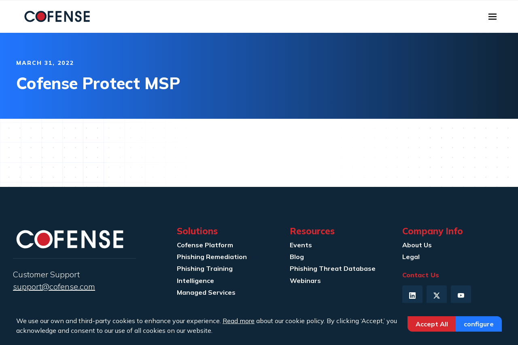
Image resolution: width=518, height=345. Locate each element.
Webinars (305, 280)
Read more (239, 321)
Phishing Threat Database (333, 268)
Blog (297, 257)
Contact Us (420, 275)
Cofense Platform (205, 245)
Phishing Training (205, 268)
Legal (411, 257)
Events (301, 245)
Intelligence (195, 280)
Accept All (432, 324)
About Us (417, 245)
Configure (479, 324)
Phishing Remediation (212, 257)
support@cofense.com (54, 286)
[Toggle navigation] (492, 16)
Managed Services (206, 292)
